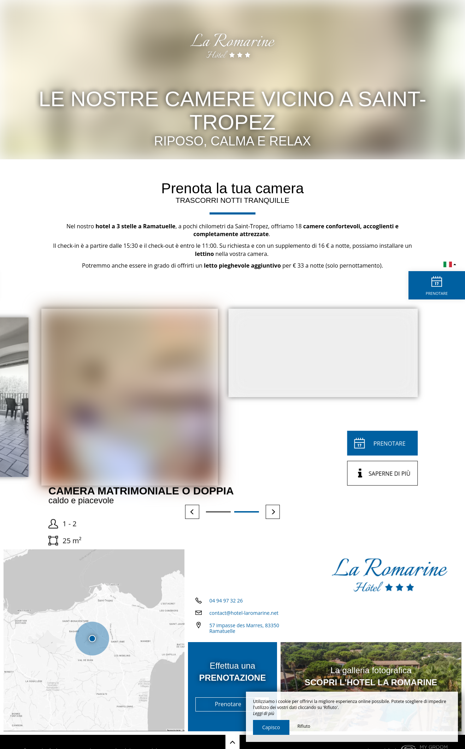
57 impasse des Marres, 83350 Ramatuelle (244, 628)
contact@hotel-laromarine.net (243, 613)
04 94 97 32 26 (226, 600)
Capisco (271, 727)
